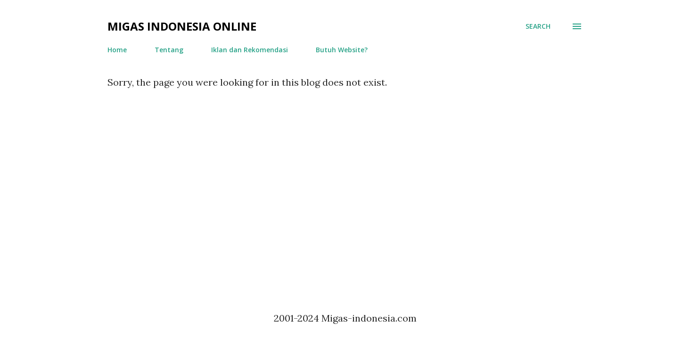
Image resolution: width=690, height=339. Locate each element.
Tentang (169, 49)
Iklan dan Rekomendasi (249, 49)
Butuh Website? (342, 49)
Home (117, 49)
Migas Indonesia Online (181, 26)
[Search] (538, 26)
